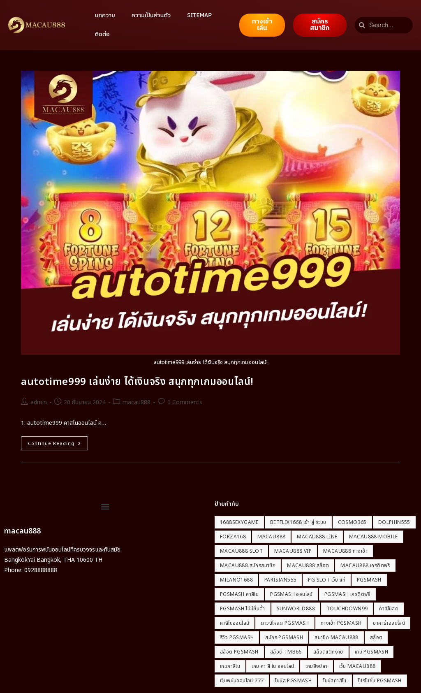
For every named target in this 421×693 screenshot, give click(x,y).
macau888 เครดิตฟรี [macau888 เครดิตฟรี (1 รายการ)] (365, 565)
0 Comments (184, 402)
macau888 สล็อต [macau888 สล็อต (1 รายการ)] (308, 565)
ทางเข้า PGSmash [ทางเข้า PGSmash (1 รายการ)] (341, 623)
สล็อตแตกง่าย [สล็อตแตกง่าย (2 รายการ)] (328, 652)
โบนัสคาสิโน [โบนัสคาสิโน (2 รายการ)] (335, 680)
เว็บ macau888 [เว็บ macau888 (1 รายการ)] (357, 666)
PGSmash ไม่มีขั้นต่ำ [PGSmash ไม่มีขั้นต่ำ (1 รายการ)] (242, 608)
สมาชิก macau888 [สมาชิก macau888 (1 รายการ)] (337, 637)
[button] (105, 507)
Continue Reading (58, 441)
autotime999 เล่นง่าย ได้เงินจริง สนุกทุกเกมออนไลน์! (137, 382)
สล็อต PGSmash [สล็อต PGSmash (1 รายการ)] (239, 652)
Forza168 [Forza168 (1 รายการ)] (233, 536)
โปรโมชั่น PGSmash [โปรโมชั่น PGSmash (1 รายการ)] (380, 680)
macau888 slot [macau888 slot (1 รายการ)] (241, 551)
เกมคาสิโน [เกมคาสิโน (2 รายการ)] (230, 666)
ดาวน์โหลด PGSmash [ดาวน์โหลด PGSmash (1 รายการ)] (285, 623)
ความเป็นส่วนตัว (151, 15)
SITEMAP (199, 15)
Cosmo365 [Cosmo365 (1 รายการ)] (352, 522)
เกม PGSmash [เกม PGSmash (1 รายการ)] (371, 652)
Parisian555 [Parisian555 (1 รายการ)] (280, 580)
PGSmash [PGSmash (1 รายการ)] (369, 580)
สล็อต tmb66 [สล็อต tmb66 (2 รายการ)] (286, 652)
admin (38, 402)
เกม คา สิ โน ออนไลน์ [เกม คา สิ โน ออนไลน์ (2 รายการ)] (273, 666)
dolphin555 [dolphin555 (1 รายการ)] (394, 522)
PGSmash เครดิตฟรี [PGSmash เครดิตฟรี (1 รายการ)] (347, 594)
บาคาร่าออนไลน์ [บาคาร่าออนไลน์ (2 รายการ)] (389, 623)
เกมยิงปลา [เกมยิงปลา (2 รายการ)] (316, 666)
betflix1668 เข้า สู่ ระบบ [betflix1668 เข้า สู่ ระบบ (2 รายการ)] (298, 522)
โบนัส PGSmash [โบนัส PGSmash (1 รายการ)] (293, 680)
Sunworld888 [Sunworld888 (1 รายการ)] (296, 608)
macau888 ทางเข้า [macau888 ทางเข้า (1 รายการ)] (345, 551)
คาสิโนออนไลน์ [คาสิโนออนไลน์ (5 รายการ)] (234, 623)
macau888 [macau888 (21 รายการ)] (271, 536)
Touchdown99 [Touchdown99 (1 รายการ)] (347, 608)
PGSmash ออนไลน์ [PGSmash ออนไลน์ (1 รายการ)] (291, 594)
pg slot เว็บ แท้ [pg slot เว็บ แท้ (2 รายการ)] (326, 580)
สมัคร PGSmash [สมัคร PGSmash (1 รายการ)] (284, 637)
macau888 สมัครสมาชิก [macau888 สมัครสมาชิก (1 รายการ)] (247, 565)
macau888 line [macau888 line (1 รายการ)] (317, 536)
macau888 (136, 402)
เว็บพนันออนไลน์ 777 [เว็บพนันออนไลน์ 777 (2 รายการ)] (242, 680)
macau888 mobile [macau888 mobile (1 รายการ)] (373, 536)
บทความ (105, 15)
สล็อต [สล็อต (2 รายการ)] (376, 637)
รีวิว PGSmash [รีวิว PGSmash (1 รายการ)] (237, 637)
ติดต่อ (102, 34)
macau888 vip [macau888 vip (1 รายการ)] (293, 551)
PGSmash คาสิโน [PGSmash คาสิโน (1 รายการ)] (239, 594)
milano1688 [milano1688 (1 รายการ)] (236, 580)
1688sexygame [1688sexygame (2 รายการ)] (239, 522)
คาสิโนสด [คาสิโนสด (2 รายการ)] (388, 608)
